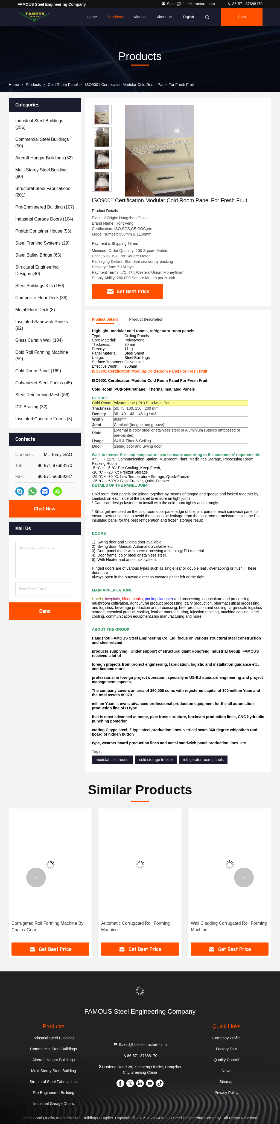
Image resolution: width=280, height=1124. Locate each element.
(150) (39, 285)
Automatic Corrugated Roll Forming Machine (135, 926)
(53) (43, 231)
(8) (35, 309)
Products (115, 17)
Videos (139, 17)
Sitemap (227, 1082)
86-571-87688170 (244, 4)
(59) (41, 355)
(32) (44, 158)
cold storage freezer (156, 759)
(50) (42, 142)
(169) (38, 370)
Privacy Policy (226, 1092)
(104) (44, 219)
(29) (42, 243)
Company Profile (226, 1038)
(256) (39, 124)
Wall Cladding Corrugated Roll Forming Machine (229, 926)
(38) (41, 297)
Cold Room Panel (63, 84)
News (226, 1071)
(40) (37, 270)
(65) (38, 255)
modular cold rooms (112, 759)
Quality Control (226, 1060)
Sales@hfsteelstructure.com (188, 4)
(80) (41, 173)
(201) (42, 191)
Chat (242, 17)
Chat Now (45, 509)
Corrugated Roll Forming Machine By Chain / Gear (47, 926)
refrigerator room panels (203, 759)
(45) (43, 382)
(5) (43, 419)
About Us (164, 17)
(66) (42, 394)
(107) (44, 207)
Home (92, 17)
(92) (41, 325)
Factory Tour (226, 1049)
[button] (102, 189)
